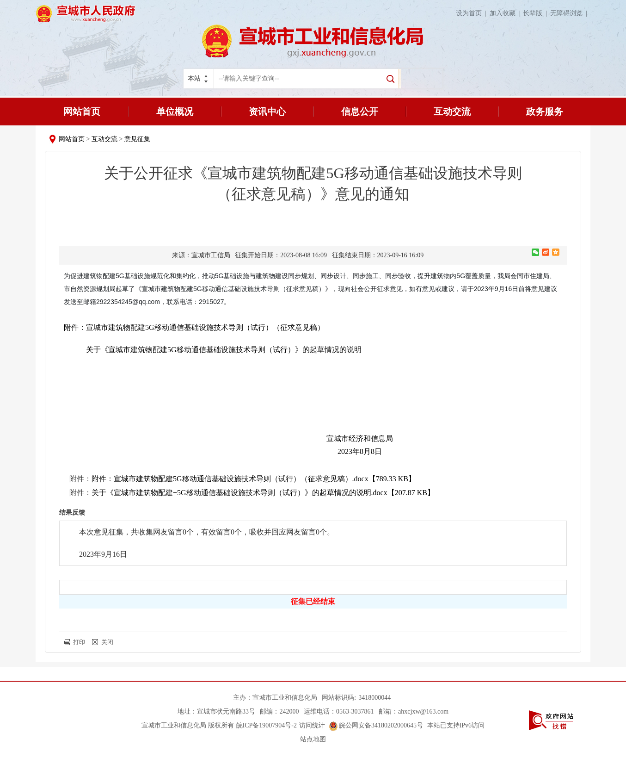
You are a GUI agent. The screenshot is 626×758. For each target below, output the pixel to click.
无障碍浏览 (570, 13)
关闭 (107, 642)
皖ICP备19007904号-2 (266, 725)
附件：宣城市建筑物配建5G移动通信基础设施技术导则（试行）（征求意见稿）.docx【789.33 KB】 (254, 479)
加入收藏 (506, 13)
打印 (79, 642)
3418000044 (374, 697)
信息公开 (359, 111)
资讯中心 (267, 111)
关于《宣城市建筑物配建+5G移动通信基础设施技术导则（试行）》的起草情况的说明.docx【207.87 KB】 (263, 493)
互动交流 (452, 111)
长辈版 (536, 13)
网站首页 (81, 111)
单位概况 (174, 111)
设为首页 (473, 13)
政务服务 (544, 111)
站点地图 (313, 739)
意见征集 (137, 139)
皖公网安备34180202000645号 (376, 725)
